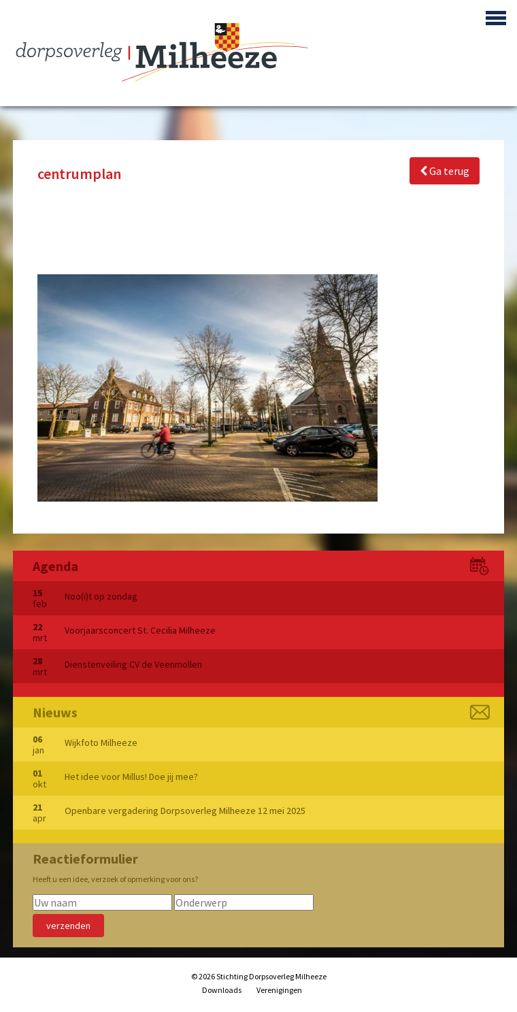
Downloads (221, 990)
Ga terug (444, 171)
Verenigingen (279, 990)
